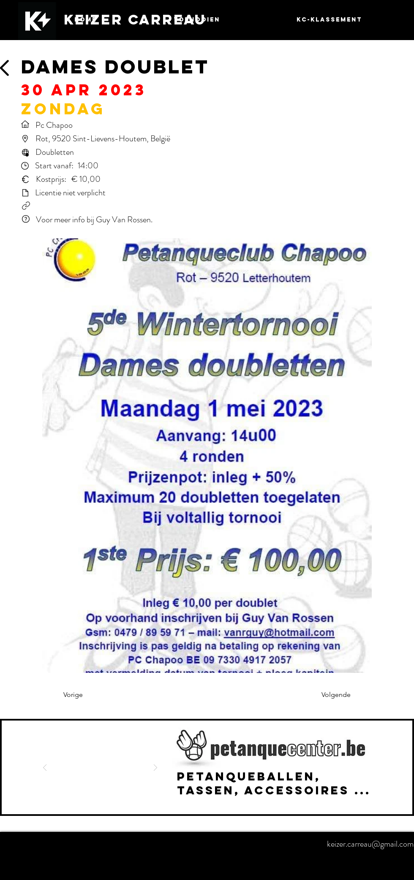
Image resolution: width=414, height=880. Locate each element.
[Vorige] (91, 695)
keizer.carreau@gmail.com (370, 844)
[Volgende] (329, 695)
